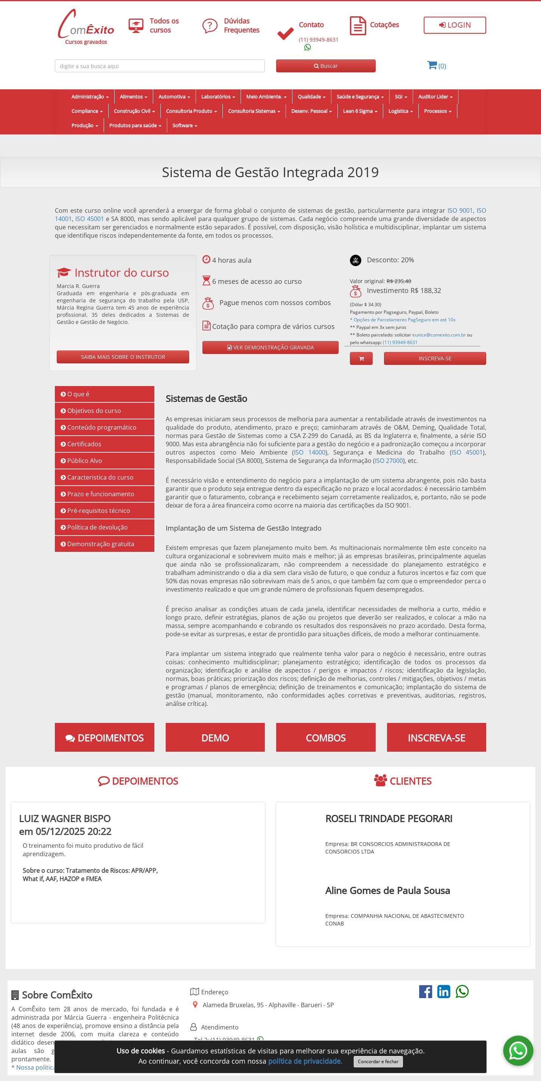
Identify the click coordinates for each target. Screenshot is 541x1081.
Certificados (81, 444)
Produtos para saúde (135, 125)
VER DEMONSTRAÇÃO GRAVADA (270, 347)
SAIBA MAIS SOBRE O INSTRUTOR (123, 356)
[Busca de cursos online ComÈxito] (160, 65)
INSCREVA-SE (435, 358)
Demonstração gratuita (97, 544)
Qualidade (312, 96)
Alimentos (134, 96)
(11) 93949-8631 (400, 342)
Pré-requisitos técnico (95, 510)
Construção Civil (134, 110)
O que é (75, 394)
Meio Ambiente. (266, 96)
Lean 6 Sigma (360, 110)
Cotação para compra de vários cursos (272, 326)
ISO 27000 (389, 460)
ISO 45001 (89, 219)
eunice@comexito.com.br (439, 335)
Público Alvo (81, 460)
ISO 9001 (460, 210)
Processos (438, 110)
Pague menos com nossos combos (266, 302)
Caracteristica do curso (97, 477)
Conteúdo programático (99, 427)
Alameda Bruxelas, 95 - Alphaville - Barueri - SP (268, 1005)
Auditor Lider (435, 96)
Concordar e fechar (378, 1061)
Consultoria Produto (191, 110)
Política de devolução (94, 527)
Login (455, 25)
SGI (401, 96)
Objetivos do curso (91, 411)
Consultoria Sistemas (254, 110)
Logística (401, 110)
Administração (90, 96)
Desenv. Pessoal (311, 110)
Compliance (87, 110)
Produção (85, 125)
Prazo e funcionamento (97, 494)
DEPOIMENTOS (138, 780)
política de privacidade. (305, 1060)
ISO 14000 (309, 452)
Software (185, 125)
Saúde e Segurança (360, 96)
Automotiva (174, 96)
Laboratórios (218, 96)
